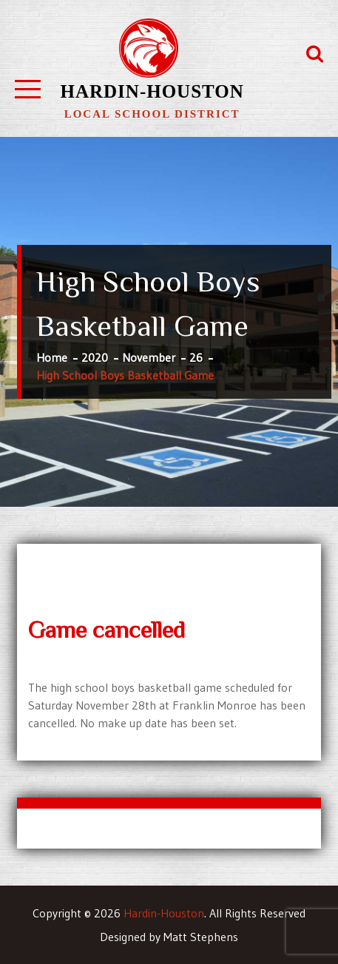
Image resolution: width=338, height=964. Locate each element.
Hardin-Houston (152, 91)
